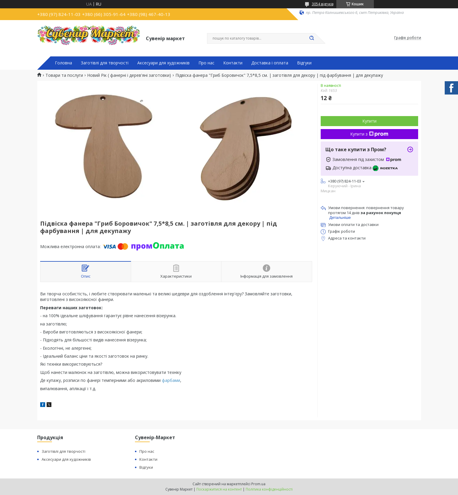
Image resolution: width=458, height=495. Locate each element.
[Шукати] (312, 38)
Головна (63, 63)
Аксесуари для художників (163, 63)
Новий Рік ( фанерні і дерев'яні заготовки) (129, 75)
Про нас (206, 63)
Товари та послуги (64, 75)
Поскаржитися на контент (219, 489)
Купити (369, 121)
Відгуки (304, 63)
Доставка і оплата (269, 63)
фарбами (171, 380)
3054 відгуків (322, 3)
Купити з (369, 134)
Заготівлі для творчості (104, 63)
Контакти (232, 63)
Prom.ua (258, 483)
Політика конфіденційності (269, 489)
